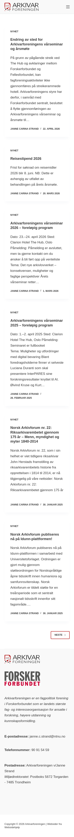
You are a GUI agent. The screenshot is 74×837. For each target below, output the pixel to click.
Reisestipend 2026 (25, 159)
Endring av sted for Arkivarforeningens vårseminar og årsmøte (36, 44)
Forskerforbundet (19, 704)
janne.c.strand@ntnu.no (47, 736)
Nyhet (14, 31)
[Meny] (68, 7)
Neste (60, 635)
